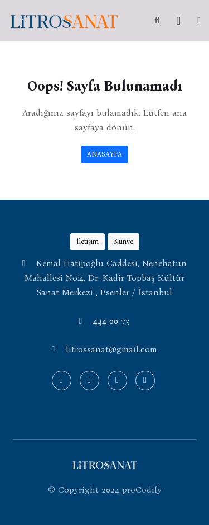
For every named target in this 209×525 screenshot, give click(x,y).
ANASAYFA (104, 154)
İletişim (87, 241)
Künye (123, 241)
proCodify (142, 489)
